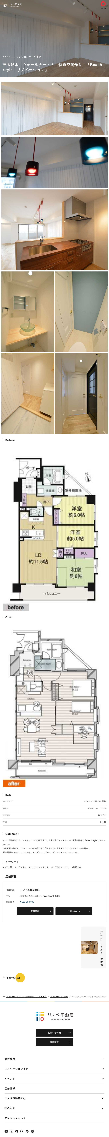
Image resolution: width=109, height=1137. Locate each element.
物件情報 (10, 1059)
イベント (10, 1078)
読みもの (10, 1108)
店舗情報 (10, 1088)
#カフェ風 (7, 867)
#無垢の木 (76, 867)
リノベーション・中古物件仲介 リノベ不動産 (26, 996)
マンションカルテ (15, 1118)
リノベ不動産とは (15, 1098)
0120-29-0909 (27, 902)
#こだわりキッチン (60, 867)
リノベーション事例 (59, 996)
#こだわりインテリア (39, 867)
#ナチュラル (20, 867)
